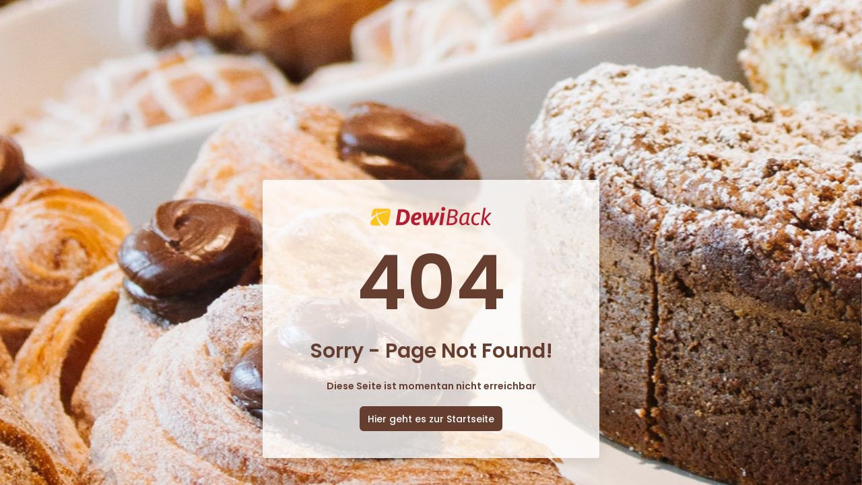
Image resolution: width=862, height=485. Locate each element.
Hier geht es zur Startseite (431, 419)
